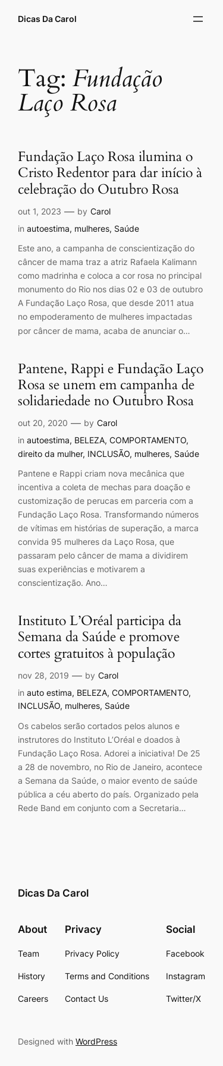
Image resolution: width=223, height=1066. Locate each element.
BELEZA (89, 440)
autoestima (48, 228)
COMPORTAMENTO (147, 440)
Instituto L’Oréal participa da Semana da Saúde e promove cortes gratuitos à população (99, 637)
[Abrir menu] (198, 19)
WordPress (96, 1041)
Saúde (126, 228)
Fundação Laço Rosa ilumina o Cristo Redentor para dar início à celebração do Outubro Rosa (110, 173)
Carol (100, 211)
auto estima (49, 692)
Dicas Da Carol (47, 19)
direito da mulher (50, 454)
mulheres (91, 228)
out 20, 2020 (43, 423)
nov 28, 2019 (43, 675)
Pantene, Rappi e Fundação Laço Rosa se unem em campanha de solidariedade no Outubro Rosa (110, 385)
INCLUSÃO (108, 454)
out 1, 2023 (39, 211)
